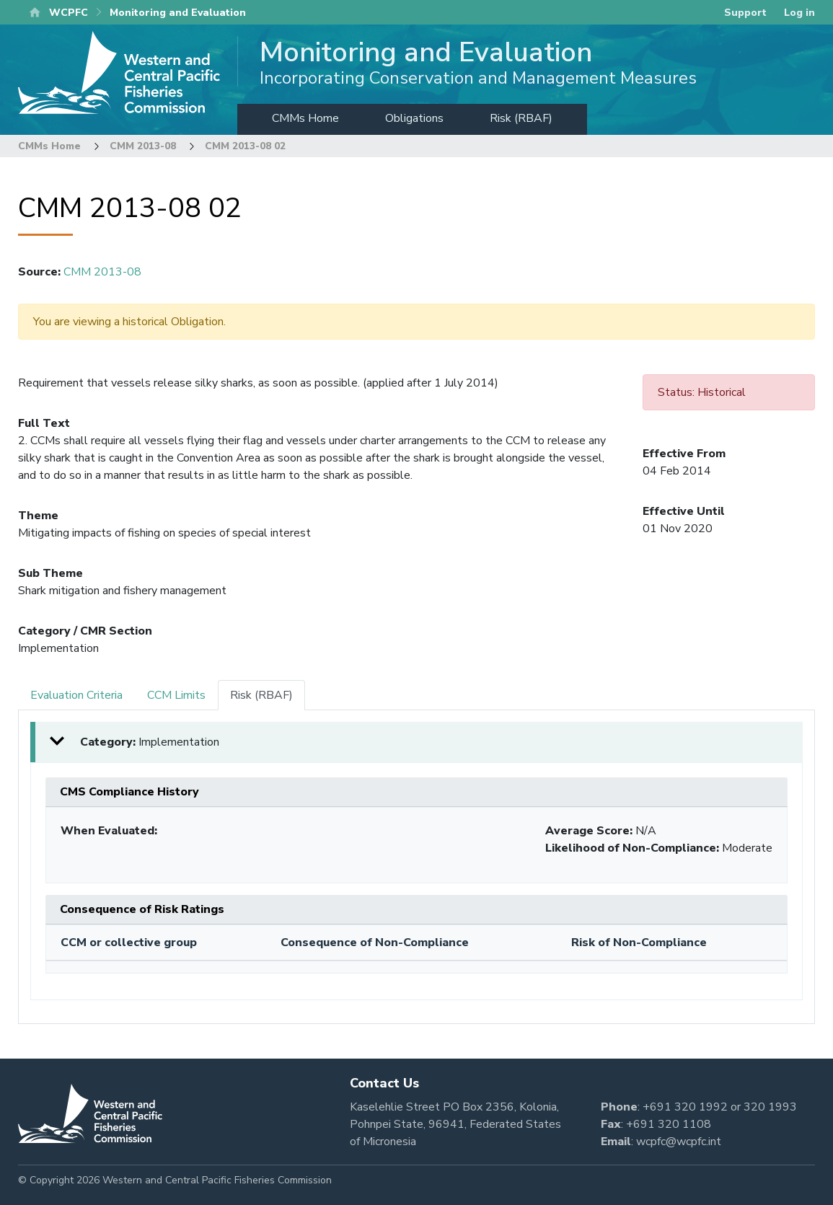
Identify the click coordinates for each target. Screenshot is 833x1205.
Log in (799, 12)
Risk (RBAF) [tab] (261, 695)
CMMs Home (305, 118)
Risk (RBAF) (521, 118)
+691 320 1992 (685, 1107)
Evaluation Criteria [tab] (76, 695)
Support (745, 12)
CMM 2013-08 (143, 146)
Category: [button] (149, 742)
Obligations (414, 118)
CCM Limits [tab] (176, 695)
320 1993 (770, 1107)
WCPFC (68, 12)
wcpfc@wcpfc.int (678, 1141)
